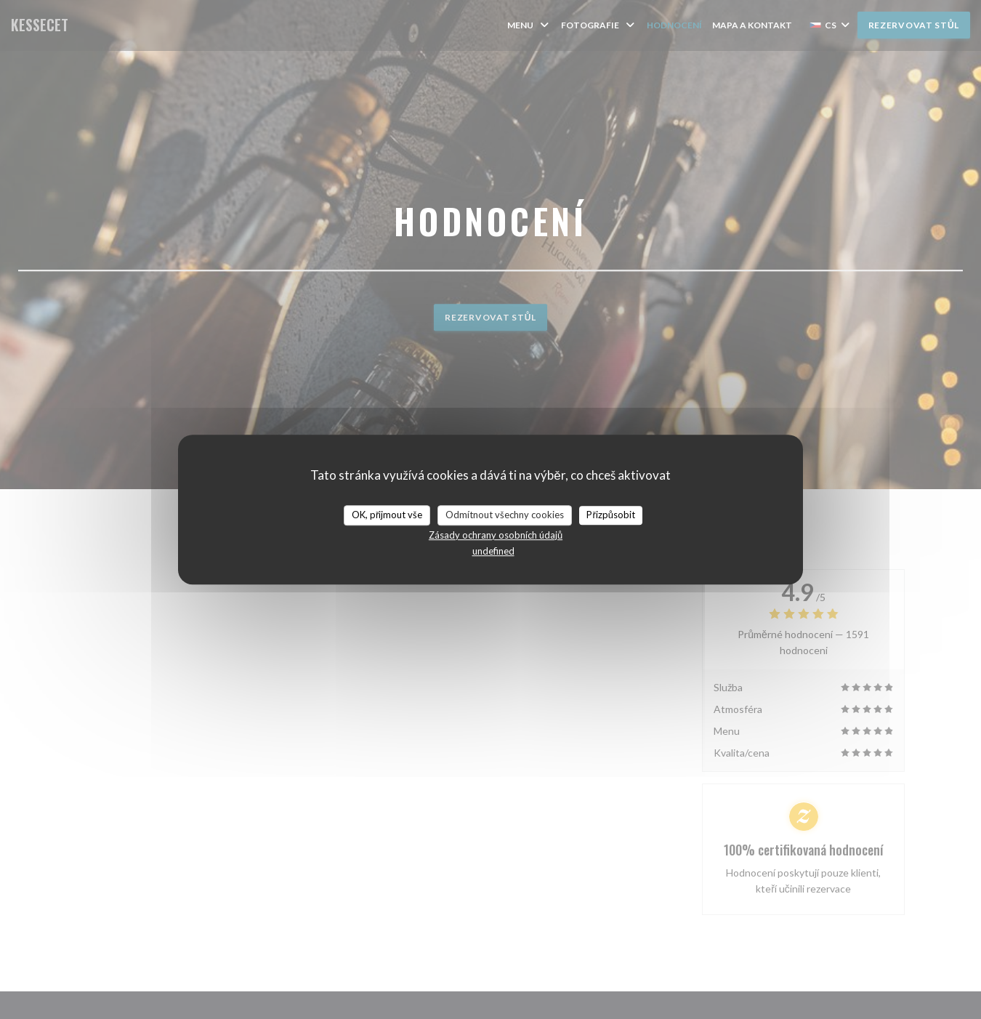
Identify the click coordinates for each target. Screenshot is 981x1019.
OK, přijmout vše (387, 514)
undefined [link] (493, 551)
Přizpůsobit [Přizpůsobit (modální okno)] (610, 514)
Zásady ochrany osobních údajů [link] (495, 535)
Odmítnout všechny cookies (504, 514)
